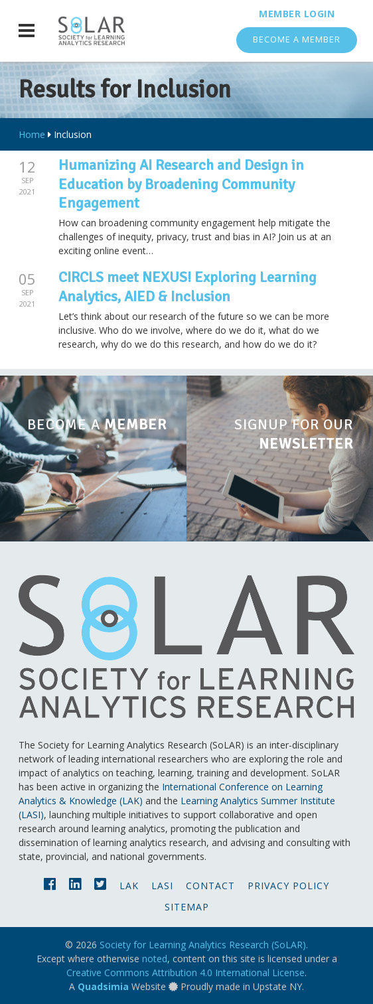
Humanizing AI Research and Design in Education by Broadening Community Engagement (181, 184)
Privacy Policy (288, 885)
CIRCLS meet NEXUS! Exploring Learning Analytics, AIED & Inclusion (187, 286)
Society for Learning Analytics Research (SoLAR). (204, 944)
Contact (210, 885)
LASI (162, 885)
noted (154, 958)
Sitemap (187, 906)
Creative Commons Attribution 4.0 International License (185, 972)
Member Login (297, 13)
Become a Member (296, 39)
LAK (129, 885)
